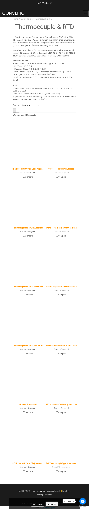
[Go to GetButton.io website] (82, 506)
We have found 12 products (24, 115)
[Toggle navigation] (85, 13)
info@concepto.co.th (51, 491)
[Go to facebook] (82, 501)
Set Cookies (37, 504)
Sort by (16, 105)
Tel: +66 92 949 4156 (26, 491)
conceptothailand (44, 495)
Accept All (52, 504)
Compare (29, 177)
